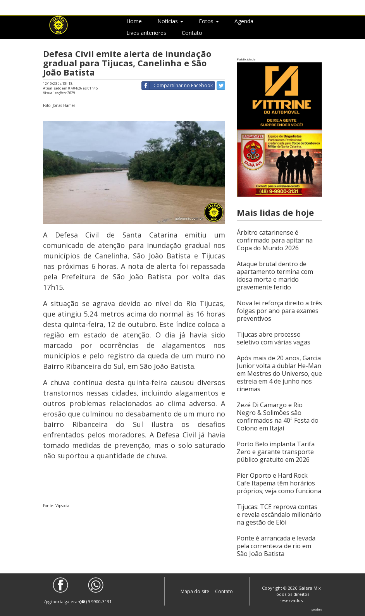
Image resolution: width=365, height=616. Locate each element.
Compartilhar (177, 85)
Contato (192, 32)
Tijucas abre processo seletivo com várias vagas (273, 338)
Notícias (170, 21)
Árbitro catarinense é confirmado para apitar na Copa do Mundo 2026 (275, 240)
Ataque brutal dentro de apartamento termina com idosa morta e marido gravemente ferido (275, 275)
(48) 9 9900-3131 (96, 590)
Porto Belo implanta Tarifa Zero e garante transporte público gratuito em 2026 (276, 451)
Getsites (317, 609)
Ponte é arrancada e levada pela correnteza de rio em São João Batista (276, 545)
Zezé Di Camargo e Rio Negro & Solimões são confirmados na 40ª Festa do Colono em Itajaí (278, 416)
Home (134, 21)
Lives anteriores (146, 32)
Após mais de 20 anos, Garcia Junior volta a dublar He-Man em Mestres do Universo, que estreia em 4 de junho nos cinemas (279, 373)
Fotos (209, 21)
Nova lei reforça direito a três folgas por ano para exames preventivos (279, 310)
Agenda (243, 21)
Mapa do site (195, 591)
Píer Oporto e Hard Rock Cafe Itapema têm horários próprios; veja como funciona (279, 483)
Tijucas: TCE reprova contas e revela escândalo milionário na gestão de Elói (279, 514)
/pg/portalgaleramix (60, 590)
